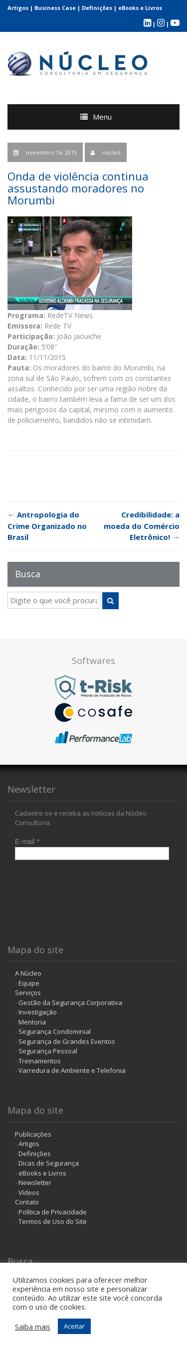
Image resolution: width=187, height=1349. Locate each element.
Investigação (37, 1012)
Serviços (28, 992)
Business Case (55, 7)
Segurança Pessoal (47, 1050)
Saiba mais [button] (32, 1326)
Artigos (17, 7)
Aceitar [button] (74, 1326)
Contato (27, 1201)
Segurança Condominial (54, 1031)
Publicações (33, 1134)
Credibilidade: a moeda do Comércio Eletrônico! (142, 525)
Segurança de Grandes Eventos (66, 1041)
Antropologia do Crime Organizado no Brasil (47, 525)
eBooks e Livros (140, 7)
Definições (97, 7)
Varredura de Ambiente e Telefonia (72, 1070)
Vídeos (28, 1192)
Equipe (28, 983)
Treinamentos (39, 1060)
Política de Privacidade (52, 1211)
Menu (102, 117)
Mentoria (32, 1021)
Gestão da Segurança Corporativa (70, 1002)
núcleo (111, 152)
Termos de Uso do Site (52, 1221)
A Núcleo (28, 973)
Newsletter (34, 1182)
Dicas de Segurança (48, 1163)
